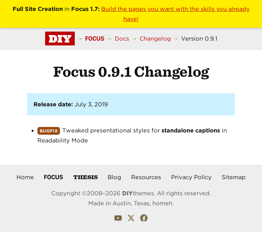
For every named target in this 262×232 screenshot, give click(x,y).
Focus (53, 177)
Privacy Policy (191, 177)
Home (25, 177)
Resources (146, 177)
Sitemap (234, 177)
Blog (114, 177)
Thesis (85, 177)
